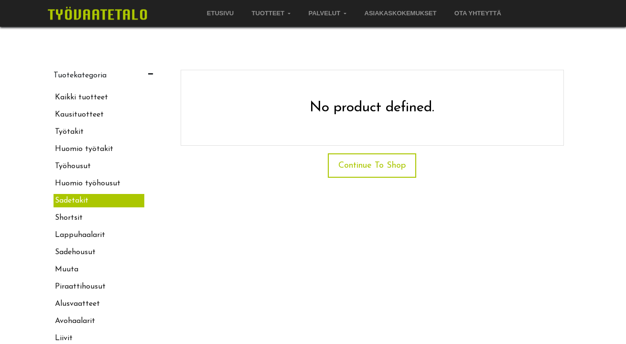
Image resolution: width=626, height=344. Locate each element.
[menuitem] (220, 13)
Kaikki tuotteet (81, 97)
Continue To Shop (372, 165)
